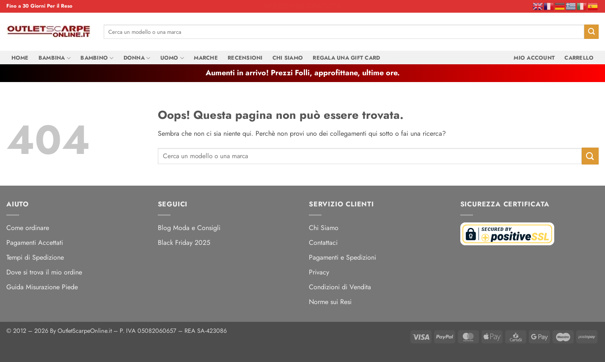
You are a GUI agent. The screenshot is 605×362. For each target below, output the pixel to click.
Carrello (579, 58)
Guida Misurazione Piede (42, 287)
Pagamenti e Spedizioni (342, 257)
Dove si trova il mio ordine (44, 272)
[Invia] (591, 32)
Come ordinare (27, 228)
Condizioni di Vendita (340, 287)
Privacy (319, 272)
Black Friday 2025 (184, 242)
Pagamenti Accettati (34, 242)
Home (20, 58)
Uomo (172, 58)
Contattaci (323, 242)
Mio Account (534, 58)
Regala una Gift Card (346, 58)
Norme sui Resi (330, 302)
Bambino (96, 58)
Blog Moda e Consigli (189, 228)
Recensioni (245, 58)
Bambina (54, 58)
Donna (137, 58)
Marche (206, 58)
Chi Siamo (287, 58)
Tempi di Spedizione (35, 257)
